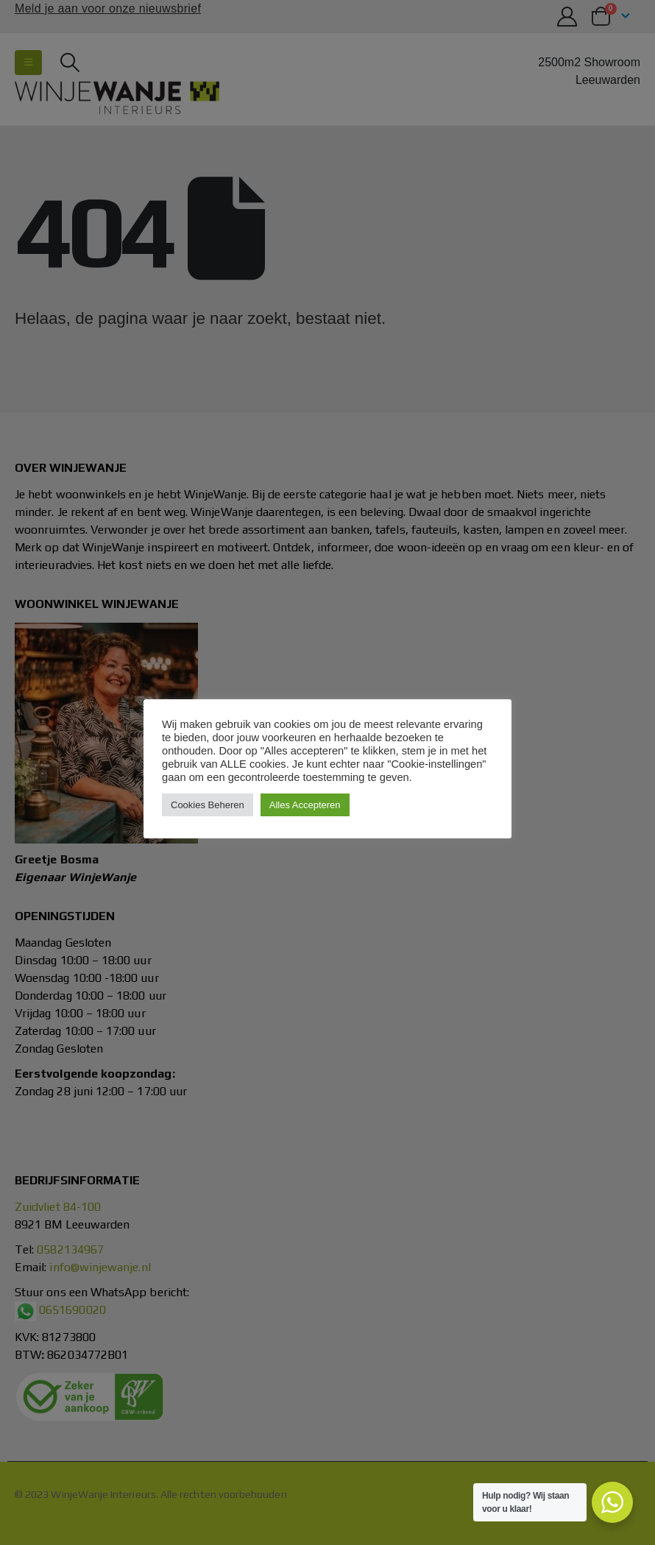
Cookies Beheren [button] (207, 804)
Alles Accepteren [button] (305, 804)
